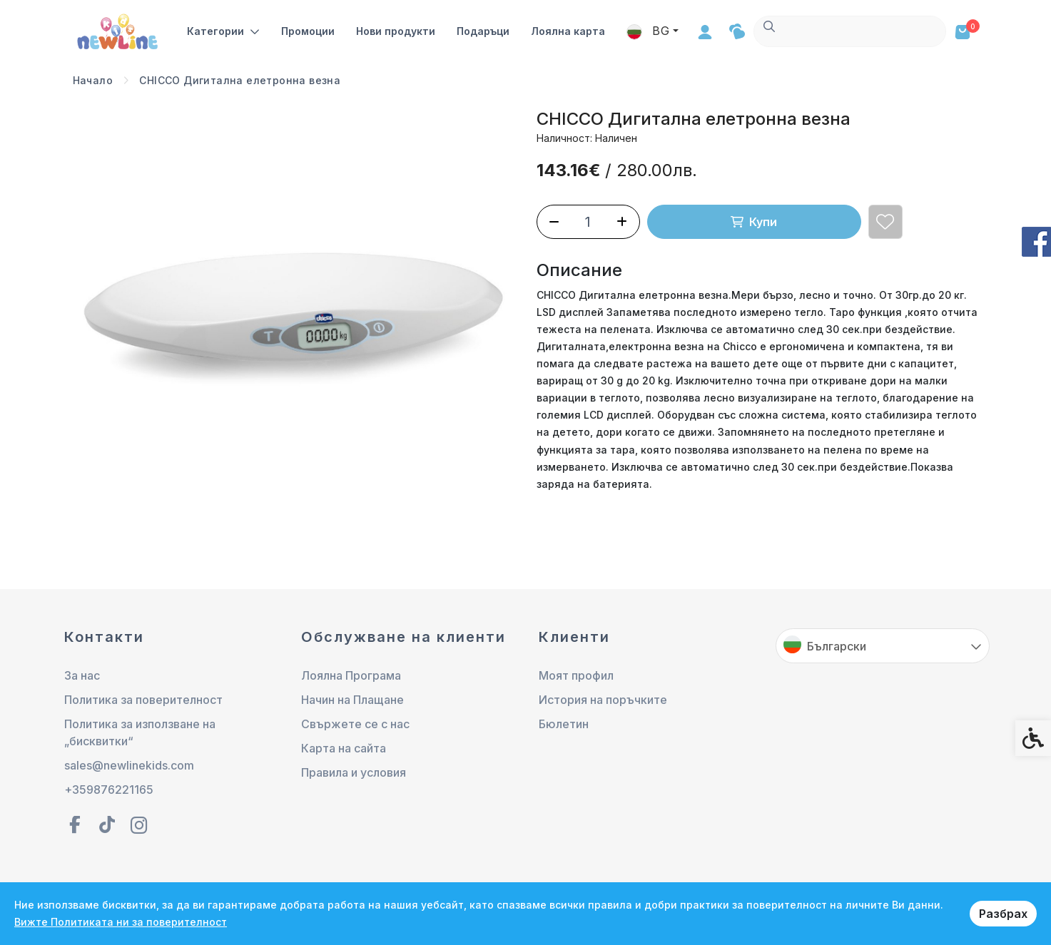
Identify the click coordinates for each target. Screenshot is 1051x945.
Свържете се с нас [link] (355, 724)
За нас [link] (82, 675)
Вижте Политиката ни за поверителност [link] (120, 922)
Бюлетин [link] (564, 724)
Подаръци (483, 31)
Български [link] (836, 646)
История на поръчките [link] (603, 700)
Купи (754, 222)
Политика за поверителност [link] (143, 700)
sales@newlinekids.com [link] (129, 765)
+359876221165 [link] (108, 789)
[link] (119, 30)
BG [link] (841, 31)
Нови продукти (396, 31)
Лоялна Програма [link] (351, 675)
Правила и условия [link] (353, 772)
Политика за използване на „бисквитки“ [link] (139, 732)
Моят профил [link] (576, 675)
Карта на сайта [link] (343, 748)
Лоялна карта (569, 31)
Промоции (308, 31)
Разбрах (1003, 913)
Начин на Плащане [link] (352, 700)
